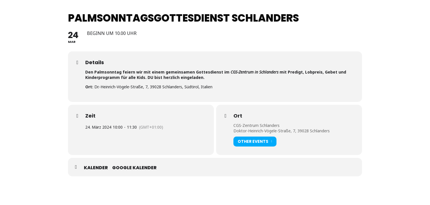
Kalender (96, 168)
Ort (237, 115)
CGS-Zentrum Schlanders (256, 125)
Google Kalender (134, 168)
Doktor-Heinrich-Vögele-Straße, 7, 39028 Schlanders (281, 130)
